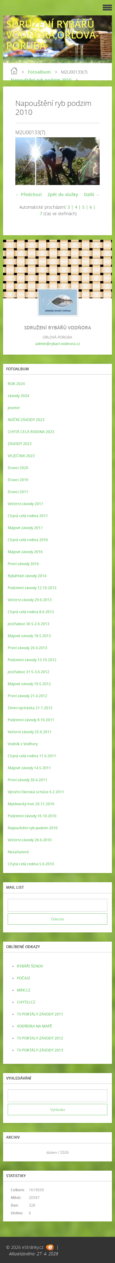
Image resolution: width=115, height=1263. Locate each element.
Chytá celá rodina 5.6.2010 (31, 864)
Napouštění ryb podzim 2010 (41, 80)
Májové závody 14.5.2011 (29, 767)
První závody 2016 (23, 563)
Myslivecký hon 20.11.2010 (31, 803)
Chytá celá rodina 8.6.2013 (31, 611)
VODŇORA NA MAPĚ (34, 1026)
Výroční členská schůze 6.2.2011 (36, 791)
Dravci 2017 (18, 491)
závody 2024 (18, 395)
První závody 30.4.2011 (27, 779)
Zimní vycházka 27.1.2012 (30, 707)
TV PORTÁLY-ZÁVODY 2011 (40, 1014)
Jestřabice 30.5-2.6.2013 (28, 623)
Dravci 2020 (18, 467)
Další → (92, 194)
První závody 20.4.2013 (27, 647)
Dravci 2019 (18, 479)
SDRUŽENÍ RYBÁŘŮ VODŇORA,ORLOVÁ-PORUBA (52, 34)
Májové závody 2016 (25, 551)
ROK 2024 (16, 383)
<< (14, 1152)
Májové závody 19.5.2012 (29, 683)
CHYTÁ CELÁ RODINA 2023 (31, 431)
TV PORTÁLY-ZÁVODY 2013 (40, 1050)
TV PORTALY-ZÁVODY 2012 (40, 1038)
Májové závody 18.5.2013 (29, 635)
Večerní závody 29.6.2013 (30, 599)
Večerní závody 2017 (25, 503)
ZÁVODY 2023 (20, 443)
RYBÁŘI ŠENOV (30, 966)
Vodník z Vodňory (23, 743)
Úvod (14, 70)
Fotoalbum (39, 72)
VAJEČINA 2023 (21, 455)
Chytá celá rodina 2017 (28, 515)
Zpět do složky (63, 194)
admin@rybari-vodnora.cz (57, 343)
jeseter (14, 407)
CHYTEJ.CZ (26, 1002)
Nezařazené (18, 852)
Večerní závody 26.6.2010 (30, 840)
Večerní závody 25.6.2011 (30, 731)
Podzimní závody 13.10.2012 (32, 659)
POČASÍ (23, 978)
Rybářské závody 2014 (27, 575)
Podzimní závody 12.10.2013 (32, 587)
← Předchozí (28, 194)
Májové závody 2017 (25, 527)
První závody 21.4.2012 (27, 695)
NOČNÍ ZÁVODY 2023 (26, 419)
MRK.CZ (23, 990)
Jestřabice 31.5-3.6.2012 (28, 671)
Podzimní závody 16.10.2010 (32, 816)
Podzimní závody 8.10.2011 (31, 719)
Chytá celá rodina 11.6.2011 (32, 755)
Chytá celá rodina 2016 (28, 539)
